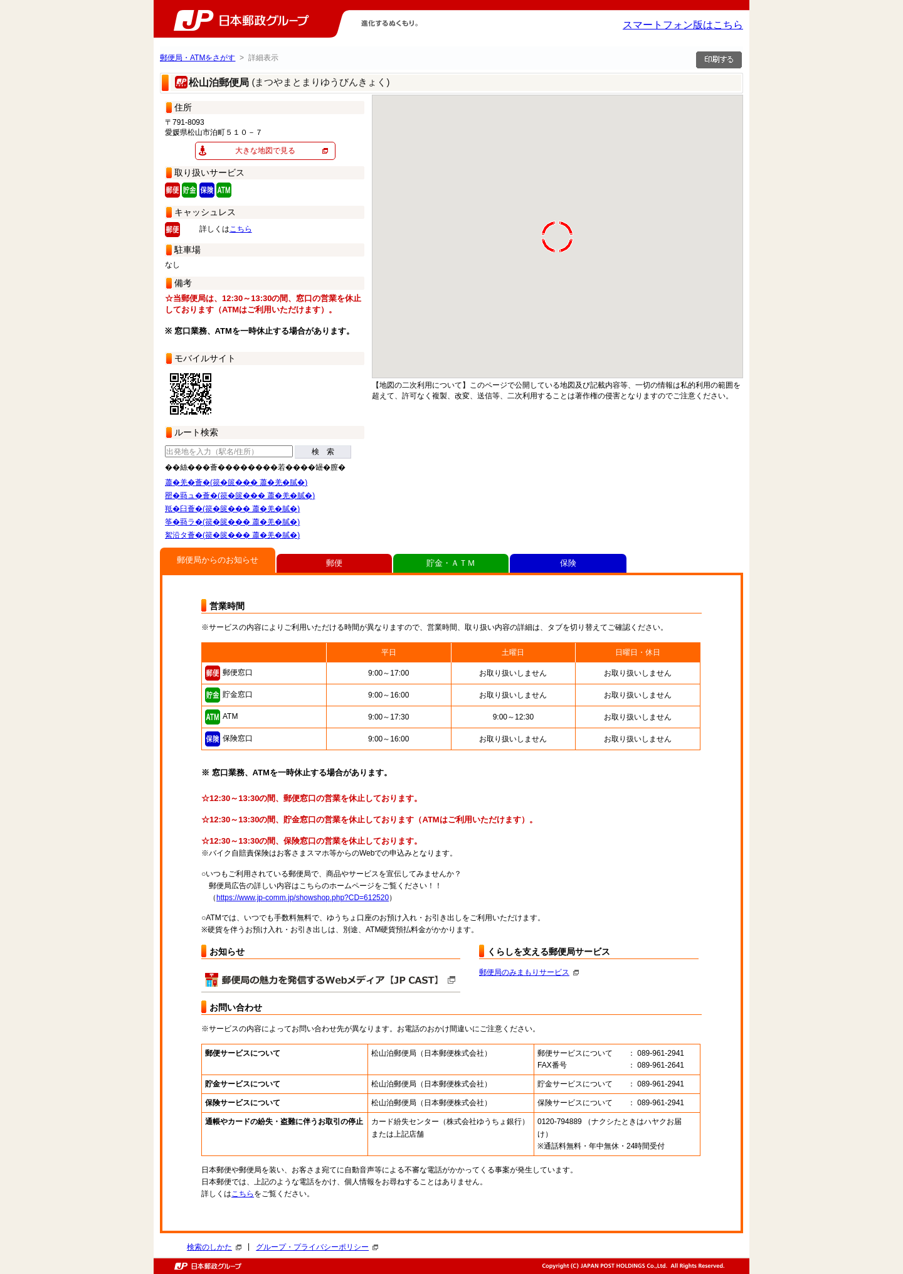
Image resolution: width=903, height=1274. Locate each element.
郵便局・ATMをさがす (197, 57)
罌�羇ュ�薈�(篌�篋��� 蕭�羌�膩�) (240, 495)
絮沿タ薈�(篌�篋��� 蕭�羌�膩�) (232, 535)
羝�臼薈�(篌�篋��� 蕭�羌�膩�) (232, 508)
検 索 (323, 451)
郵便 (334, 563)
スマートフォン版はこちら (683, 24)
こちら (241, 229)
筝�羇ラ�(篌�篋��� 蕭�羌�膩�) (232, 522)
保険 (568, 563)
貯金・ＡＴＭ (450, 563)
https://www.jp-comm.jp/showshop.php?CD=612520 (302, 897)
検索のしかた (214, 1247)
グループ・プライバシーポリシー (317, 1247)
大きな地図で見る (265, 150)
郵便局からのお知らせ (217, 560)
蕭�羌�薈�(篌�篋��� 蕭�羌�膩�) (236, 482)
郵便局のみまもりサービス (529, 972)
